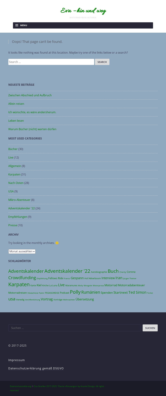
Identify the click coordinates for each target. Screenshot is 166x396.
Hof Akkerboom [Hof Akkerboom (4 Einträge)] (92, 278)
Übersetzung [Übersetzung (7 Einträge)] (85, 299)
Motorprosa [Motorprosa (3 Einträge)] (98, 285)
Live (10, 157)
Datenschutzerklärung (20, 386)
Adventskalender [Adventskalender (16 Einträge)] (26, 271)
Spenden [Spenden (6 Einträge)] (107, 293)
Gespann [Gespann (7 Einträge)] (77, 278)
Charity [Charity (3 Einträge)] (122, 272)
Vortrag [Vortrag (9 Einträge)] (47, 299)
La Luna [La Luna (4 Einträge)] (53, 285)
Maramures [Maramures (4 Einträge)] (71, 285)
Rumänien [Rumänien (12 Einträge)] (90, 292)
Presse (12, 225)
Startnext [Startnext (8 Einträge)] (120, 292)
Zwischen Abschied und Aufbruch (30, 95)
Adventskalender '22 (21, 208)
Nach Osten (16, 183)
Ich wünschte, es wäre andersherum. (32, 112)
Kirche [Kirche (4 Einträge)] (45, 285)
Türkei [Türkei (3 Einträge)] (150, 293)
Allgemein (14, 166)
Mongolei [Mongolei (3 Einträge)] (88, 285)
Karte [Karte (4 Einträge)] (33, 285)
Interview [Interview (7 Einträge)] (108, 278)
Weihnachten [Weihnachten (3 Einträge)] (69, 300)
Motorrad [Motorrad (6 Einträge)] (110, 285)
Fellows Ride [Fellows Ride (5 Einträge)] (55, 278)
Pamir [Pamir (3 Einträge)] (41, 293)
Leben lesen (16, 121)
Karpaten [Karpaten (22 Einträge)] (19, 284)
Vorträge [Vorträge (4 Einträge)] (57, 299)
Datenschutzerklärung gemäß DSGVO (36, 368)
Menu (23, 25)
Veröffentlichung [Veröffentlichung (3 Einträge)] (32, 300)
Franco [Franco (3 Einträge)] (67, 278)
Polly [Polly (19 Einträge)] (75, 291)
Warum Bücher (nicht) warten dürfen (32, 129)
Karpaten (14, 174)
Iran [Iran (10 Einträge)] (119, 277)
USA (11, 191)
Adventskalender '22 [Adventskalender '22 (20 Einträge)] (67, 271)
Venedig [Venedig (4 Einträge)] (20, 299)
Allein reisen (16, 104)
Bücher (13, 149)
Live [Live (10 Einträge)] (61, 284)
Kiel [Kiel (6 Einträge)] (39, 285)
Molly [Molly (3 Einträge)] (80, 285)
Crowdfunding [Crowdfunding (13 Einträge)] (22, 277)
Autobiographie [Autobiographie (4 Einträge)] (99, 271)
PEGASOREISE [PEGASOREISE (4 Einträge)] (52, 292)
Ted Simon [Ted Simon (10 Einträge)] (137, 292)
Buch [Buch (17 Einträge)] (113, 271)
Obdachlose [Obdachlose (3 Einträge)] (32, 293)
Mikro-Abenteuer (19, 200)
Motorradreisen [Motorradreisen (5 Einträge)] (17, 292)
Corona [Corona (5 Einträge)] (131, 271)
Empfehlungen (17, 217)
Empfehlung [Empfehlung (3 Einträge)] (42, 278)
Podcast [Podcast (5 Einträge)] (64, 292)
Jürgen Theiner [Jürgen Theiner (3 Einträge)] (129, 278)
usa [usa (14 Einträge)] (11, 299)
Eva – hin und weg (83, 11)
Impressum (16, 360)
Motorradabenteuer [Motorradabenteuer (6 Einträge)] (131, 285)
